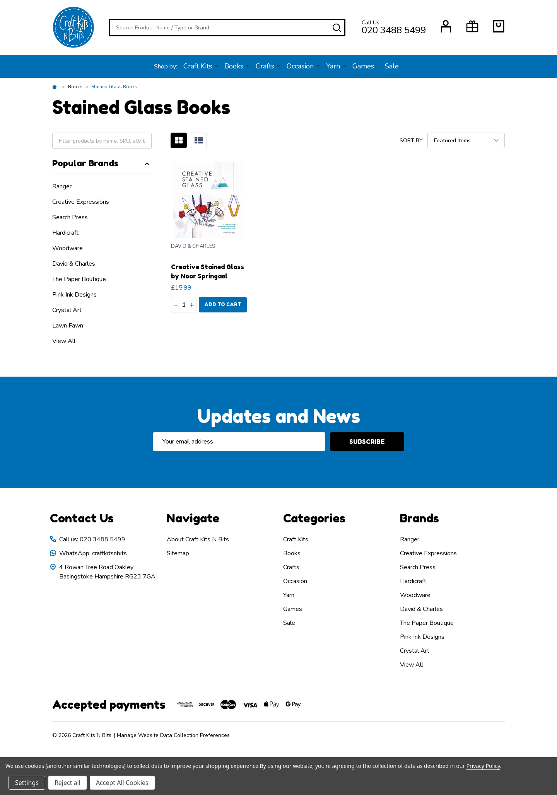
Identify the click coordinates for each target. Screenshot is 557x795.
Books (233, 66)
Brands (419, 518)
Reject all (67, 782)
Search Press (70, 217)
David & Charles (73, 263)
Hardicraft (65, 233)
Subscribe (367, 441)
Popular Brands (102, 163)
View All (63, 341)
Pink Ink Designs (74, 294)
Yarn (333, 66)
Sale (392, 66)
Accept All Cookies (122, 782)
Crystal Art (67, 310)
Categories (314, 518)
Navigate (193, 518)
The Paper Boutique (79, 279)
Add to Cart (222, 304)
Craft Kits (197, 66)
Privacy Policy (483, 765)
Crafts (265, 66)
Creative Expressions (80, 202)
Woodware (67, 248)
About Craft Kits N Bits (198, 539)
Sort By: (412, 140)
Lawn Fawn (67, 325)
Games (363, 66)
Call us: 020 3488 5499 (92, 539)
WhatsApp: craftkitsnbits (93, 553)
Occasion (300, 66)
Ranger (62, 186)
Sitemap (178, 553)
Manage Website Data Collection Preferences (173, 735)
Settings (27, 782)
